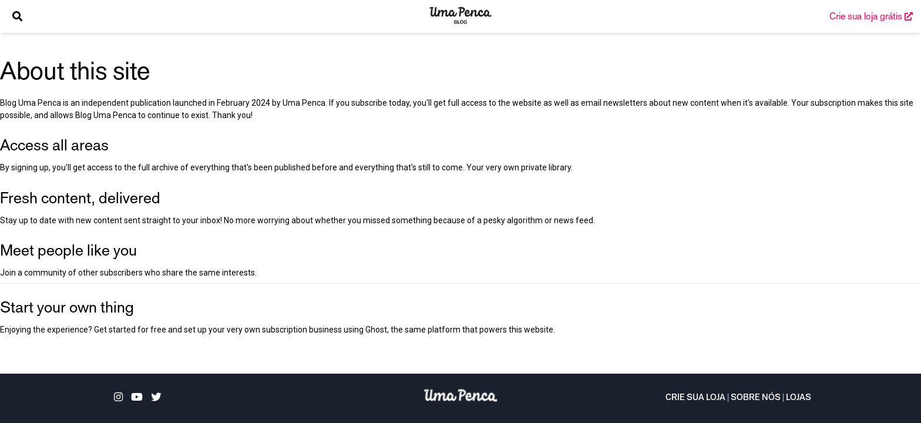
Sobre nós (756, 398)
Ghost (376, 329)
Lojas (798, 398)
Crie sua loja (695, 398)
